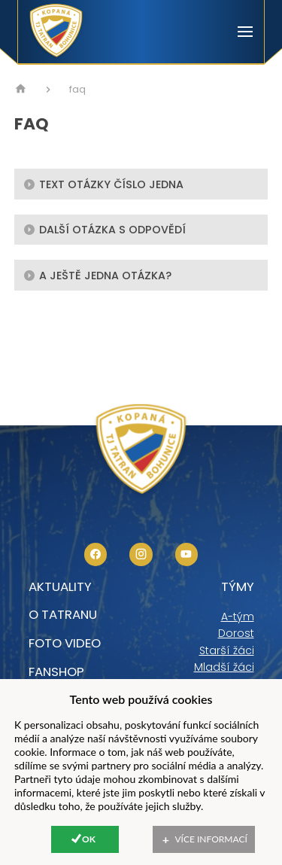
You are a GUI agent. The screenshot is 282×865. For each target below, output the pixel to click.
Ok (89, 839)
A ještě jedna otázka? (97, 275)
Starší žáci (226, 650)
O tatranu (63, 614)
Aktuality (60, 586)
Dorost (236, 633)
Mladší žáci (224, 667)
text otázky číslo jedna (103, 184)
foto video (65, 643)
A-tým (237, 616)
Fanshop (56, 671)
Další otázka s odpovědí (104, 229)
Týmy (237, 586)
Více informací (211, 839)
